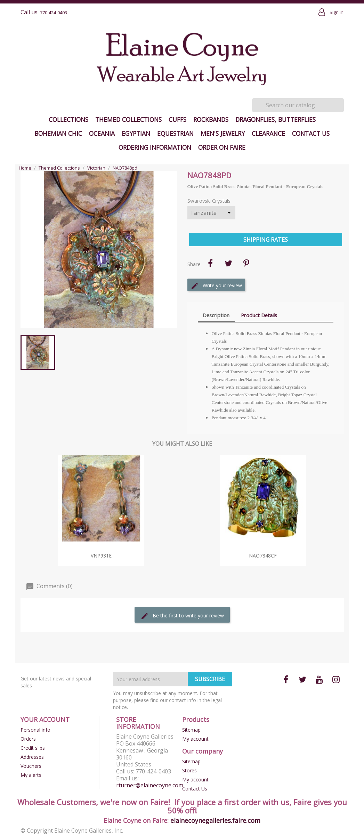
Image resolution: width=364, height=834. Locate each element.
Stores (189, 770)
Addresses (32, 757)
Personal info (35, 729)
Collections (68, 119)
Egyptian (136, 133)
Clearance (268, 133)
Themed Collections (128, 119)
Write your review (216, 286)
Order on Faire (221, 147)
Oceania (102, 133)
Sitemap (191, 729)
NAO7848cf (263, 555)
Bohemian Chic (58, 133)
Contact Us (311, 133)
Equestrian (175, 133)
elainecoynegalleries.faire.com (215, 820)
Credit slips (33, 748)
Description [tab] (216, 315)
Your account (45, 719)
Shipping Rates (265, 239)
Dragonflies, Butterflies (275, 119)
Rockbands (210, 119)
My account (195, 738)
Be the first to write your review (182, 616)
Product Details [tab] (259, 315)
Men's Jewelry (223, 133)
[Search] (298, 105)
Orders (28, 738)
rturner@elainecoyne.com (149, 785)
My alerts (31, 775)
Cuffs (177, 119)
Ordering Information (155, 147)
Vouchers (31, 766)
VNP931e (101, 555)
